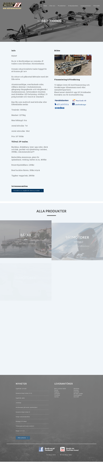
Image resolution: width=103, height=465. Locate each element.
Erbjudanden (73, 5)
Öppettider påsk (20, 401)
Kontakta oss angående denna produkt (26, 191)
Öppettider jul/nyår (21, 391)
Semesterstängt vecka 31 (23, 415)
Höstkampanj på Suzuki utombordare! (26, 410)
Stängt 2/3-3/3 (20, 434)
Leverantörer (86, 5)
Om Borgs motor (51, 458)
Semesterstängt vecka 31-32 (24, 396)
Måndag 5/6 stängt (21, 424)
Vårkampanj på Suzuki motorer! (25, 429)
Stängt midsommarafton (23, 419)
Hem (45, 5)
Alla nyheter (22, 441)
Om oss (52, 5)
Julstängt (18, 405)
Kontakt (97, 5)
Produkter (62, 5)
